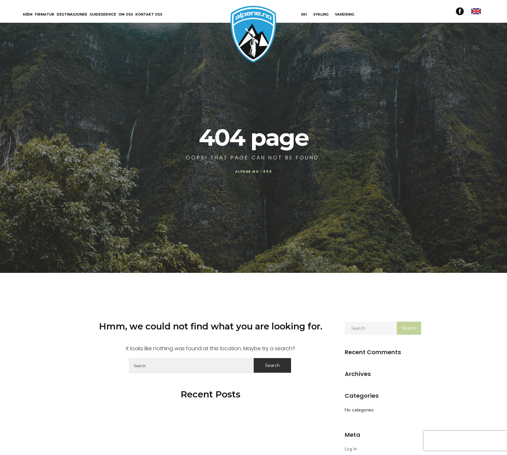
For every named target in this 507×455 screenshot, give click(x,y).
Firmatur (44, 15)
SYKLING (320, 14)
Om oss (125, 15)
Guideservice (102, 15)
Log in (351, 449)
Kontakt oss (148, 15)
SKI (304, 14)
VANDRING (344, 14)
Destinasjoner (72, 15)
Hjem (28, 15)
